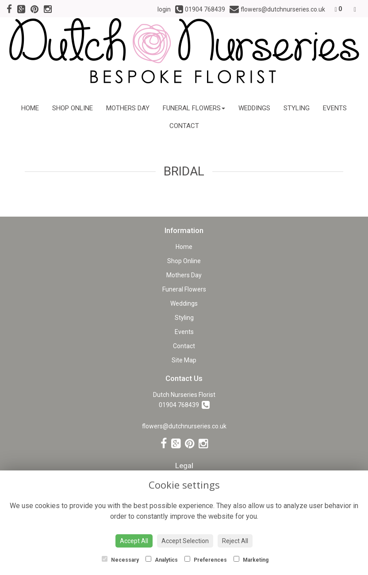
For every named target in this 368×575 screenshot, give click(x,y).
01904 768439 (184, 404)
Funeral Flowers (194, 108)
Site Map (184, 360)
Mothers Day (128, 108)
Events (335, 108)
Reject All (235, 540)
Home (30, 108)
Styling (297, 108)
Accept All (134, 540)
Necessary (120, 559)
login (164, 9)
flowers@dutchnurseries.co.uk (184, 426)
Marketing (251, 559)
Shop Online (72, 108)
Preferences (205, 559)
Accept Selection (185, 540)
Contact (184, 126)
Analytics (162, 559)
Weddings (254, 108)
